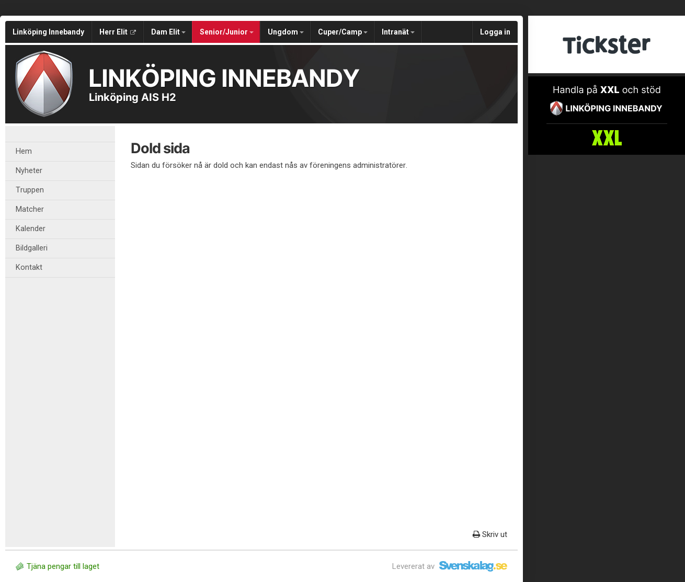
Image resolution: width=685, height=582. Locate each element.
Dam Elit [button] (168, 32)
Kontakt (29, 267)
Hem (24, 151)
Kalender (30, 228)
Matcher (30, 209)
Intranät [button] (398, 32)
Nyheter (29, 170)
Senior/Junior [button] (227, 32)
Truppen (30, 190)
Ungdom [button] (286, 32)
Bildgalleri (32, 248)
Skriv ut (490, 534)
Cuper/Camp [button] (343, 32)
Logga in (495, 32)
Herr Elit (117, 32)
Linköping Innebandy (48, 32)
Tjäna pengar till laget (57, 566)
